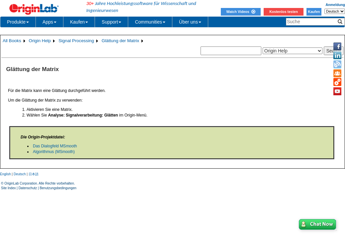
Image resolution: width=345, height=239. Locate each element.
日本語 (34, 174)
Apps (49, 22)
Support (111, 22)
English (5, 174)
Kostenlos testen (283, 12)
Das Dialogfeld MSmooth (55, 146)
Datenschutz (28, 188)
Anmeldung (335, 5)
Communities (150, 22)
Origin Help (40, 40)
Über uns (190, 22)
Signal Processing (76, 40)
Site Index (8, 188)
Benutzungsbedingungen (58, 188)
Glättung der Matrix (120, 40)
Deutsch (20, 174)
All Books (12, 40)
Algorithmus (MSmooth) (54, 151)
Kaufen (314, 12)
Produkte (18, 22)
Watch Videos (240, 12)
